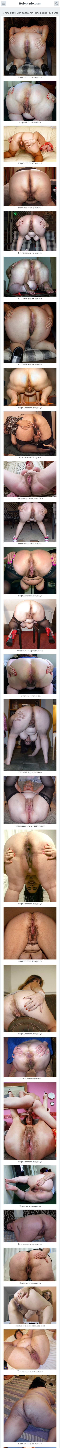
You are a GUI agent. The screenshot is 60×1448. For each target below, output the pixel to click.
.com (30, 3)
